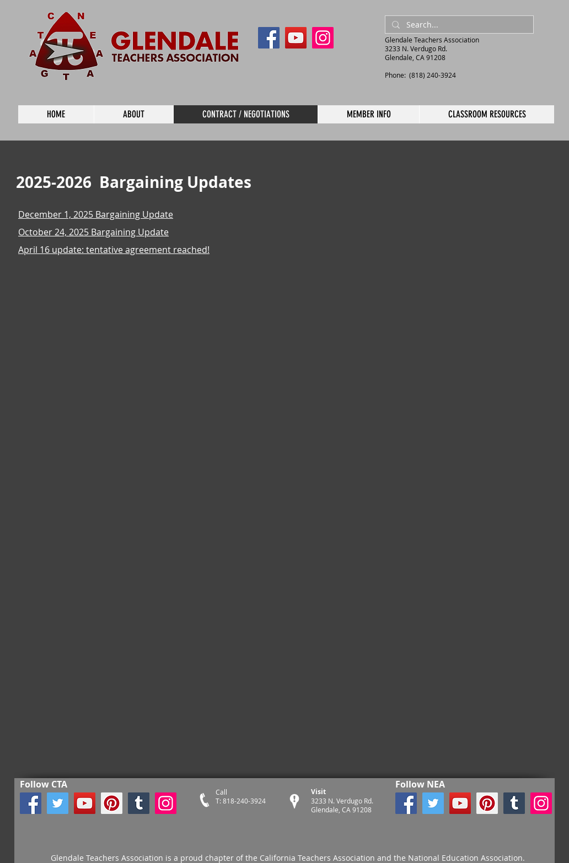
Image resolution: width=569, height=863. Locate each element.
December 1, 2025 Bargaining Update (95, 214)
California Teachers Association (317, 858)
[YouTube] (296, 37)
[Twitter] (57, 803)
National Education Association (464, 858)
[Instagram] (323, 37)
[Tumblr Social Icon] (138, 803)
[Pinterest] (111, 803)
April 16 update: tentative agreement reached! (114, 250)
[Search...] (458, 25)
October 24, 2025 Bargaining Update (93, 232)
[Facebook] (269, 37)
